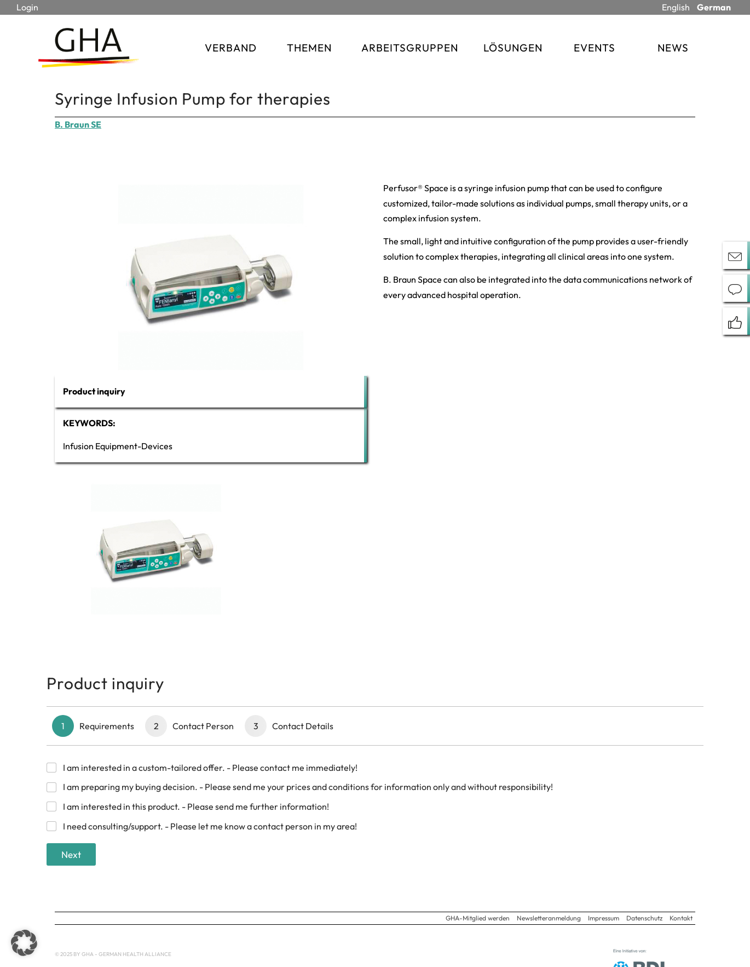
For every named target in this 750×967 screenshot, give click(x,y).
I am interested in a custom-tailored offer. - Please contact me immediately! (210, 767)
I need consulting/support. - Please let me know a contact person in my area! (210, 826)
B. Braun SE (78, 124)
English (676, 7)
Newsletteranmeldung (549, 918)
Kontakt (681, 918)
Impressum (603, 918)
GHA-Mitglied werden (478, 918)
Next (71, 854)
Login (27, 7)
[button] (24, 943)
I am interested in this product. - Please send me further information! (196, 806)
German (714, 7)
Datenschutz (644, 918)
